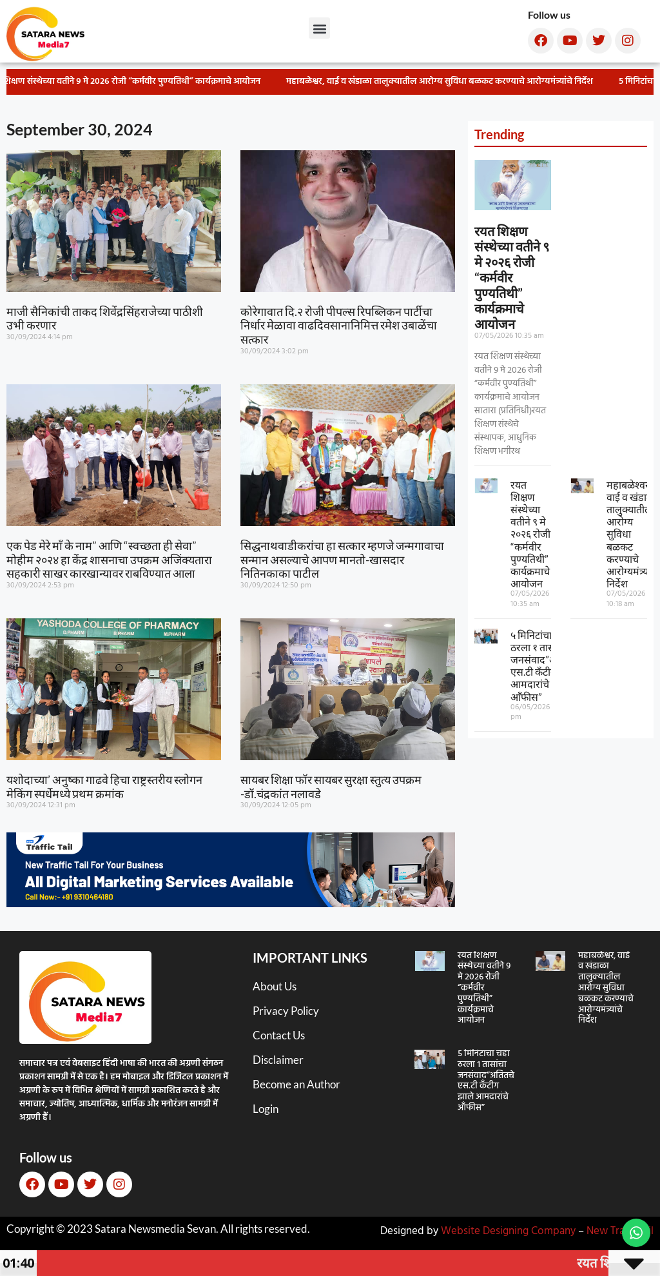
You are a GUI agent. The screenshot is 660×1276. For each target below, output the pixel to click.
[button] (319, 28)
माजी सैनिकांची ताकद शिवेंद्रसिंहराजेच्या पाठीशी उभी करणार (104, 318)
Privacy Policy (286, 1010)
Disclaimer (278, 1059)
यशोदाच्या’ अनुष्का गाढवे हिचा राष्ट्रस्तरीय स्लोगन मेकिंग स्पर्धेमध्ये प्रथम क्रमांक (104, 786)
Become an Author (296, 1084)
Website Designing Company (508, 1231)
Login (265, 1108)
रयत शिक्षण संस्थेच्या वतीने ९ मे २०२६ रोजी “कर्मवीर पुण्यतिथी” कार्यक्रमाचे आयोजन (511, 277)
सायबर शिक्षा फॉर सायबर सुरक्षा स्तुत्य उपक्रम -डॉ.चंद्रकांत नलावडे (331, 786)
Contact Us (279, 1035)
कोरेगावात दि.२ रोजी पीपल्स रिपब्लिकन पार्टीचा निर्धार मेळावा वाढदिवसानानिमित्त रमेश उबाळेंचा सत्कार (338, 325)
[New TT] (230, 903)
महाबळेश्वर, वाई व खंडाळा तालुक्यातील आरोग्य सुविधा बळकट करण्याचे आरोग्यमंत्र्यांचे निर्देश (444, 81)
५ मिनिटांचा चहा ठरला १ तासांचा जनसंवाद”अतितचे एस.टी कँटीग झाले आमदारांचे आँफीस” (544, 666)
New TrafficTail (620, 1231)
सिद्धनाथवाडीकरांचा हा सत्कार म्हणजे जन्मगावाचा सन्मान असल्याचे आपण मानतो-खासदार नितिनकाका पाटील (342, 559)
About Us (274, 986)
